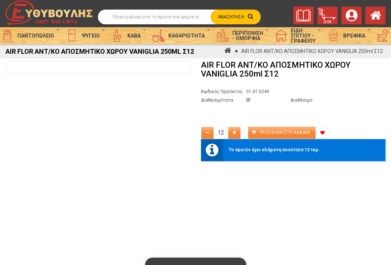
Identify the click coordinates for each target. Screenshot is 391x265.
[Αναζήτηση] (179, 16)
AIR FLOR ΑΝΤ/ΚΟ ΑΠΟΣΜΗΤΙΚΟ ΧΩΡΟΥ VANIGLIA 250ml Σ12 (312, 51)
